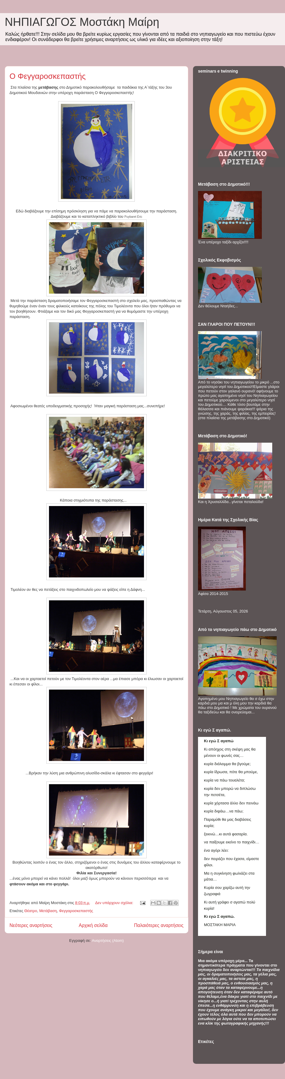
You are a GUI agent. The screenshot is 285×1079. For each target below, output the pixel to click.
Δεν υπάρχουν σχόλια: (114, 903)
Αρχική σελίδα (93, 925)
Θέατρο (30, 911)
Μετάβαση (48, 911)
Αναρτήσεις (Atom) (108, 940)
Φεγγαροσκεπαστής (76, 911)
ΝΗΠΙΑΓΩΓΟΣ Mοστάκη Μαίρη (82, 22)
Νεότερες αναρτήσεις (31, 925)
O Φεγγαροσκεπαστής (48, 76)
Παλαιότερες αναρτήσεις (158, 925)
